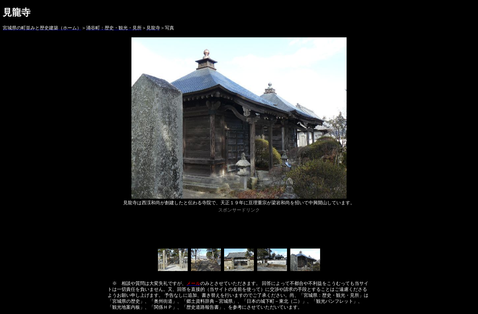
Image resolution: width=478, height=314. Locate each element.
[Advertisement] (239, 229)
